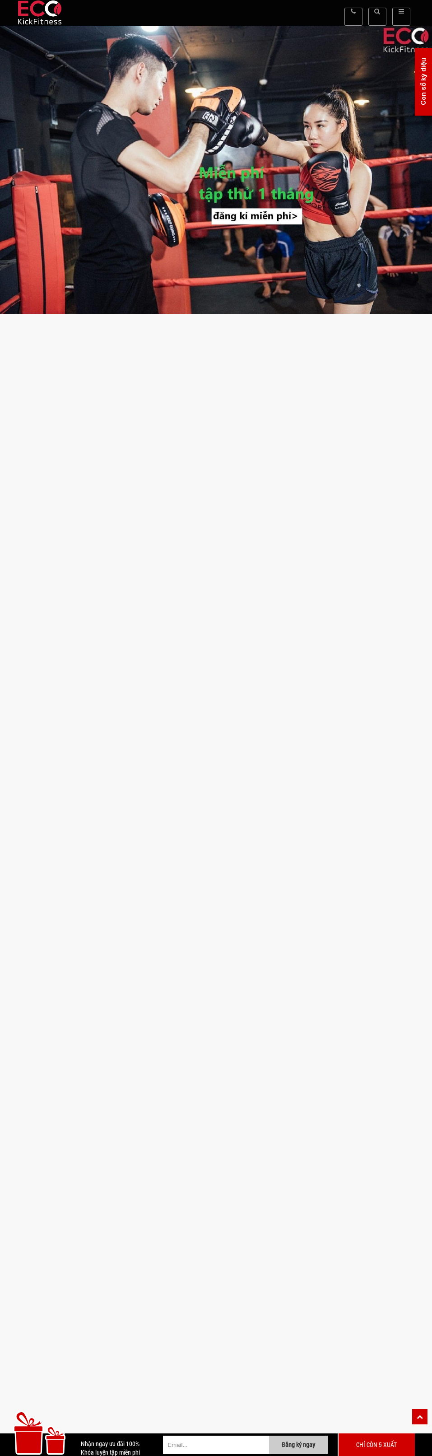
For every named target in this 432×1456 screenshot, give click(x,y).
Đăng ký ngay (298, 1444)
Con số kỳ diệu (423, 82)
